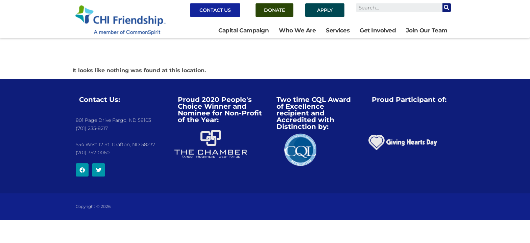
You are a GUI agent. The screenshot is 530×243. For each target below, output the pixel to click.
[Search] (446, 7)
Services (338, 30)
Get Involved (378, 30)
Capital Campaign (243, 30)
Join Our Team (427, 30)
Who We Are (297, 30)
